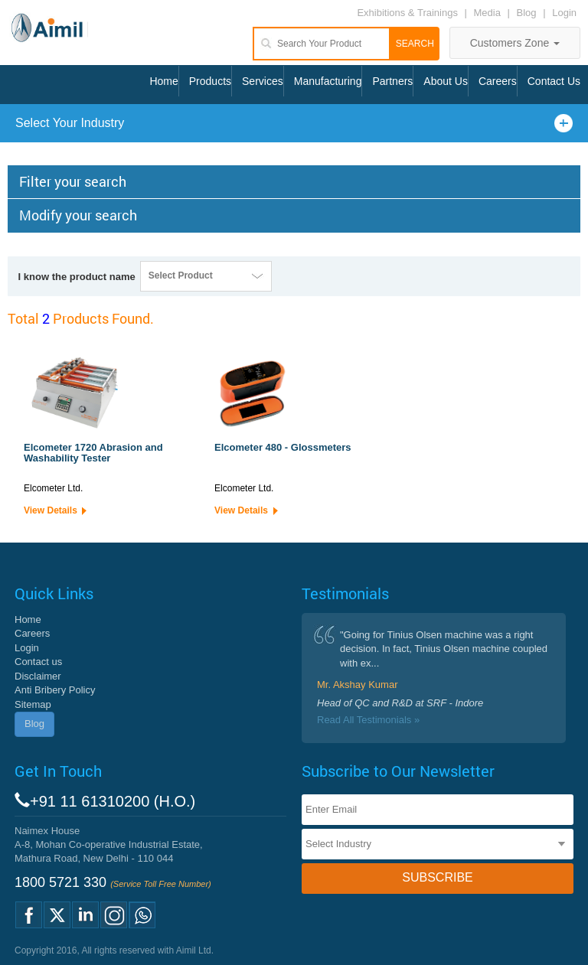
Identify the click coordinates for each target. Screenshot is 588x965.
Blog (527, 12)
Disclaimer (38, 676)
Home (163, 81)
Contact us (38, 661)
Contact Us (554, 81)
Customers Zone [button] (515, 43)
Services (262, 81)
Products (210, 81)
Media (489, 12)
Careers (498, 81)
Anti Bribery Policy (55, 690)
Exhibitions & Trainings (407, 12)
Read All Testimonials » (368, 719)
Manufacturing (328, 81)
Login (564, 12)
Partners (392, 81)
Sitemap (33, 704)
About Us (445, 81)
